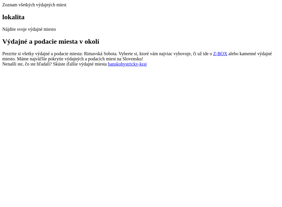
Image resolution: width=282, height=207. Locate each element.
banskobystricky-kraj (127, 64)
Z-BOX (220, 53)
